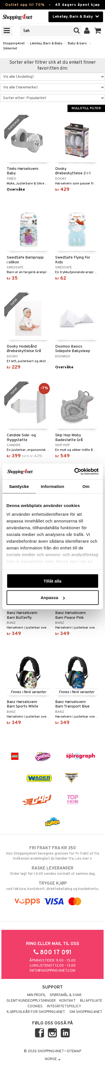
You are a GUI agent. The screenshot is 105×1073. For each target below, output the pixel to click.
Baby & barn (77, 43)
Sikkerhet (10, 48)
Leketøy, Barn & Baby (46, 43)
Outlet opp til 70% (25, 5)
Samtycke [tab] (19, 486)
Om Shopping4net (85, 1012)
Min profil (36, 995)
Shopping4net (14, 43)
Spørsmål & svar (65, 995)
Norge (52, 1059)
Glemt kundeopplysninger (31, 1001)
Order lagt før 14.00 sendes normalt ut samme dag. (52, 871)
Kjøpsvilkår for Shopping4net (36, 1012)
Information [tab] (52, 486)
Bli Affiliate (91, 1001)
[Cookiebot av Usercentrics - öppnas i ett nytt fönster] (75, 471)
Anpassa (53, 597)
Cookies (35, 1006)
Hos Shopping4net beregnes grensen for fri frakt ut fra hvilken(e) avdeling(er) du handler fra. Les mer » (52, 853)
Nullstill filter (86, 108)
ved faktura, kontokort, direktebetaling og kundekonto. (52, 886)
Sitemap (74, 1051)
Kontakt (67, 1001)
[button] (98, 31)
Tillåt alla (53, 580)
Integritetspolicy (64, 1006)
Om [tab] (86, 486)
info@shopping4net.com (52, 971)
